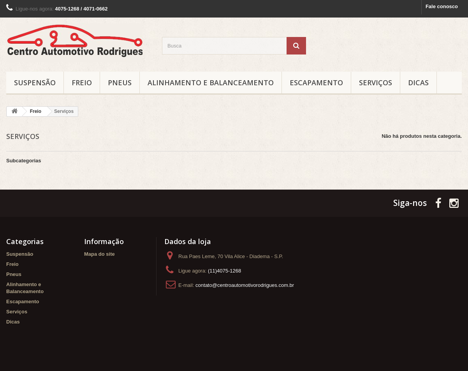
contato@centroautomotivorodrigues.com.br (244, 285)
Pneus (120, 82)
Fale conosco (442, 6)
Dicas (418, 82)
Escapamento (316, 82)
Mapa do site (99, 254)
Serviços (375, 82)
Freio (82, 82)
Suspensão (35, 82)
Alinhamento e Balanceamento (211, 82)
